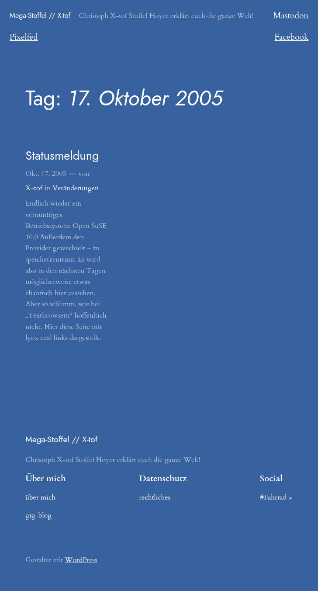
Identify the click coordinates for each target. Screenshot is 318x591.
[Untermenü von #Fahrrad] (290, 497)
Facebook (291, 37)
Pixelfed (24, 37)
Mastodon (290, 15)
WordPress (81, 560)
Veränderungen (75, 188)
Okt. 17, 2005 (45, 173)
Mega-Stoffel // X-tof (40, 15)
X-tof (33, 188)
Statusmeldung (62, 156)
